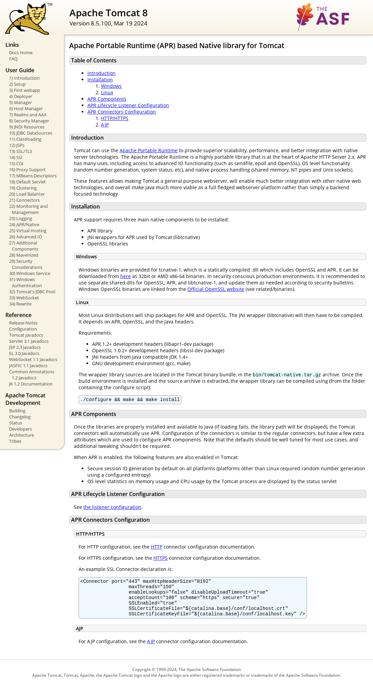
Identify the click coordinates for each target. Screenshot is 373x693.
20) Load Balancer (27, 194)
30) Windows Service (29, 273)
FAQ (13, 59)
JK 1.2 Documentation (31, 384)
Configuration (23, 329)
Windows (111, 86)
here (125, 276)
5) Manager (20, 102)
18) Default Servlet (27, 182)
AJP (105, 124)
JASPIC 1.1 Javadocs (28, 365)
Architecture (21, 435)
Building (17, 411)
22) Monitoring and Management (28, 209)
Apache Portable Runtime (149, 150)
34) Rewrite (20, 304)
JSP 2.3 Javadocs (25, 347)
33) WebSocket (24, 298)
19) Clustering (23, 188)
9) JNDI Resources (26, 127)
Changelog (19, 417)
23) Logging (20, 218)
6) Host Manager (26, 108)
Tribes (15, 441)
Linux (107, 92)
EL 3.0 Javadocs (24, 353)
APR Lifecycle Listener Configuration (128, 105)
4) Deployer (20, 96)
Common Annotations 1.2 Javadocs (31, 375)
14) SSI (15, 157)
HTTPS (160, 559)
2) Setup (17, 84)
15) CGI (16, 163)
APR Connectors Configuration (121, 111)
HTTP (156, 547)
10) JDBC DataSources (30, 133)
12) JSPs (16, 145)
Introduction (101, 73)
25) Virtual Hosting (27, 230)
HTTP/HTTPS (114, 118)
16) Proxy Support (27, 169)
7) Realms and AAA (27, 115)
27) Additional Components (23, 246)
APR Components (106, 99)
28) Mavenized (23, 255)
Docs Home (21, 53)
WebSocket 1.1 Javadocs (33, 359)
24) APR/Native (24, 224)
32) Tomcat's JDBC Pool (32, 292)
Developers (20, 429)
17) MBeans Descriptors (33, 176)
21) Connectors (24, 200)
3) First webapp (24, 90)
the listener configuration (112, 508)
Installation (100, 79)
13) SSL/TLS (20, 151)
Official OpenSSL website (215, 289)
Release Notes (23, 323)
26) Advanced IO (25, 237)
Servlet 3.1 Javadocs (28, 341)
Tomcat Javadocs (26, 335)
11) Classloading (25, 139)
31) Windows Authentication (25, 282)
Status (15, 423)
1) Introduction (24, 78)
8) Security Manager (29, 121)
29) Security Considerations (25, 264)
